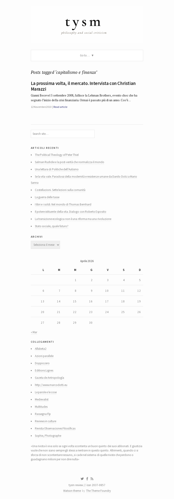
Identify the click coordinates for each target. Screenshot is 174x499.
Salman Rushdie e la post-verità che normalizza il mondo (69, 162)
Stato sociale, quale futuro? (51, 226)
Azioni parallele (44, 356)
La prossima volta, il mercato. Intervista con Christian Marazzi (83, 86)
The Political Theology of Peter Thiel (57, 155)
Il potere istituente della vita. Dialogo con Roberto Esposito (70, 212)
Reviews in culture (45, 421)
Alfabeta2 (40, 349)
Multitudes (41, 407)
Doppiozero (42, 363)
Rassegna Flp (43, 414)
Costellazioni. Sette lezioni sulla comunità (60, 190)
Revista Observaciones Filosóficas (55, 428)
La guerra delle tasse (47, 197)
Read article (60, 106)
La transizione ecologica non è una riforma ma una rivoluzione (73, 219)
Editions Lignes (44, 370)
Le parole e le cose (46, 392)
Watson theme (72, 491)
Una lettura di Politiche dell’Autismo (57, 169)
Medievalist (41, 399)
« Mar (34, 332)
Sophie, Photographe (48, 436)
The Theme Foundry (98, 491)
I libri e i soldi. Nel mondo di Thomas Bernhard (63, 204)
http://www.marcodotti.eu (51, 385)
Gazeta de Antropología (49, 378)
